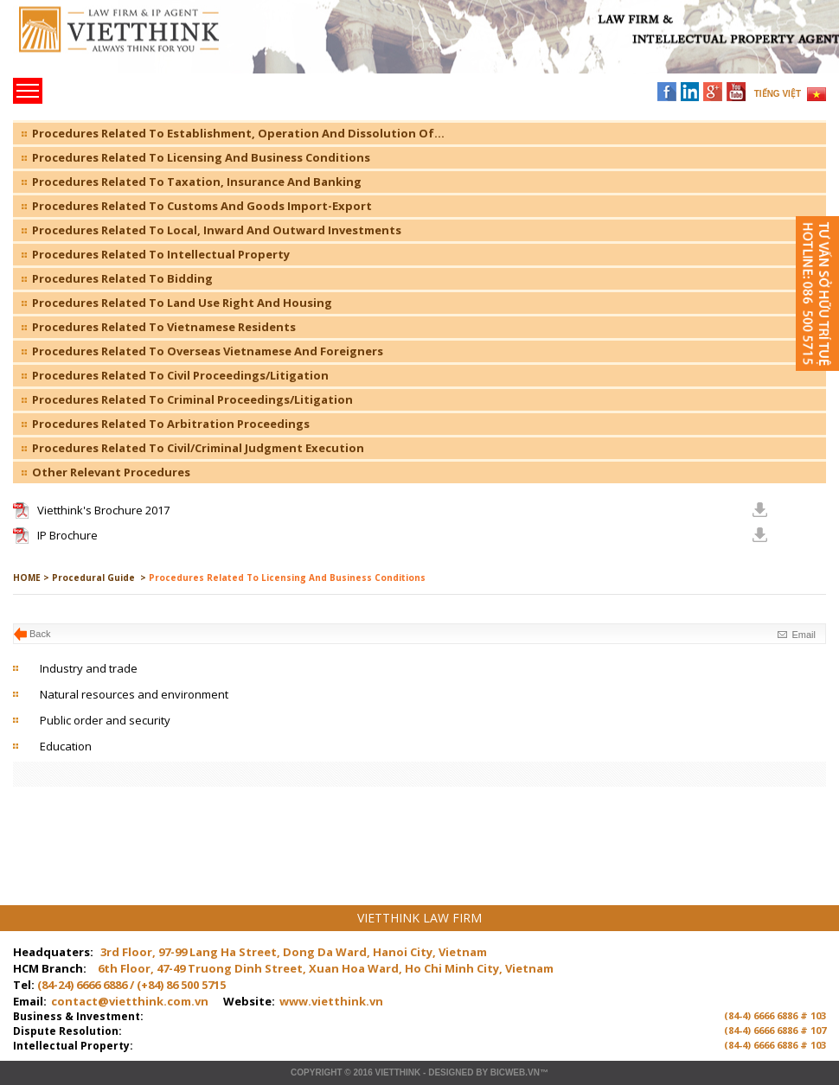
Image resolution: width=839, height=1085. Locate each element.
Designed (450, 1072)
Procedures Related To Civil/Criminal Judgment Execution (198, 448)
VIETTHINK (397, 1072)
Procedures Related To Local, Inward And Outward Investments (216, 230)
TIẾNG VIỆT (777, 94)
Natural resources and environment (134, 694)
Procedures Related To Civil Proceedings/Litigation (180, 375)
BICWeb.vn (515, 1072)
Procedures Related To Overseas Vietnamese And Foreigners (207, 351)
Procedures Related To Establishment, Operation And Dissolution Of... (238, 133)
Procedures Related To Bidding (122, 278)
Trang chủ (133, 43)
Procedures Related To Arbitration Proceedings (171, 423)
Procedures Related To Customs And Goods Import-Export (202, 206)
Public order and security (105, 720)
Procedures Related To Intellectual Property (161, 254)
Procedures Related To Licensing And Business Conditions (201, 157)
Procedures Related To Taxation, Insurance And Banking (197, 181)
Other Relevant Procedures (111, 472)
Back (39, 634)
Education (66, 746)
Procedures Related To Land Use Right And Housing (182, 302)
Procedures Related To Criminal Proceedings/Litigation (192, 399)
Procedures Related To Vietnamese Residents (164, 327)
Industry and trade (89, 668)
